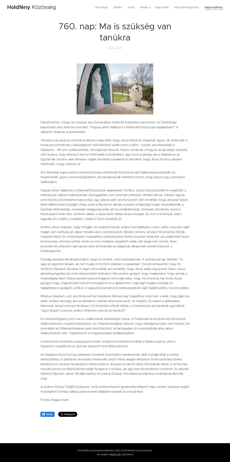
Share (47, 414)
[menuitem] (99, 7)
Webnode (115, 454)
